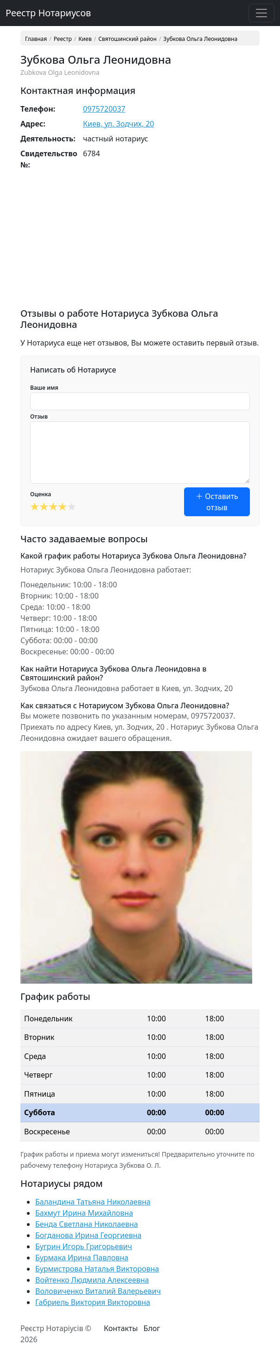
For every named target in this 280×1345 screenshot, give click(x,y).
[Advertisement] (140, 243)
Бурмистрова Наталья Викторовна (97, 1269)
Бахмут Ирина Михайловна (84, 1213)
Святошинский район (127, 39)
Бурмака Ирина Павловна (81, 1257)
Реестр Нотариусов (48, 13)
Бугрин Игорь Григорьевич (83, 1246)
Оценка (40, 494)
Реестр (63, 39)
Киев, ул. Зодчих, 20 (118, 124)
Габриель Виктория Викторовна (92, 1302)
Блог (152, 1328)
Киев (84, 39)
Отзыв (39, 416)
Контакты (121, 1328)
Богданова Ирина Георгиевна (88, 1235)
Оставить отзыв (217, 502)
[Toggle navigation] (261, 13)
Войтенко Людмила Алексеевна (92, 1280)
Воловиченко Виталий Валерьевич (98, 1291)
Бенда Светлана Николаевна (86, 1224)
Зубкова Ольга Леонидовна (200, 39)
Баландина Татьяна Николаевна (93, 1202)
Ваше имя (44, 388)
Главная (36, 39)
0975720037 (104, 109)
